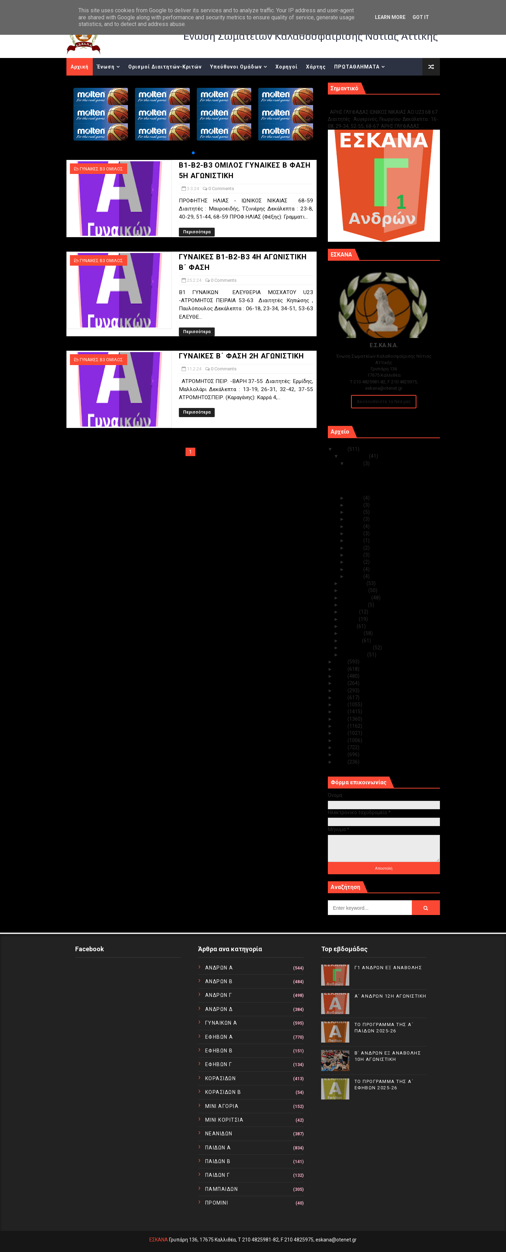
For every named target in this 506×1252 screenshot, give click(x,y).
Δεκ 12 (355, 505)
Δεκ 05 (355, 548)
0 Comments (221, 188)
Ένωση (106, 67)
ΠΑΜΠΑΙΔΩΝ (221, 1189)
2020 (341, 690)
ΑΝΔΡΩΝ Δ (219, 1009)
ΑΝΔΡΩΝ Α (219, 968)
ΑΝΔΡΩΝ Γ (218, 995)
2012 (341, 747)
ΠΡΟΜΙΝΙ (216, 1203)
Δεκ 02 (355, 569)
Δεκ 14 (355, 498)
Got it (421, 17)
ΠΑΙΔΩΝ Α (218, 1147)
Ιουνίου (350, 619)
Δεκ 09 (355, 526)
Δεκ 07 (355, 540)
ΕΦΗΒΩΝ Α (219, 1037)
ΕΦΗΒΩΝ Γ (218, 1064)
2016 (341, 719)
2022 (341, 676)
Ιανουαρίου (354, 654)
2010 (341, 762)
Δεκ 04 (355, 555)
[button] (193, 152)
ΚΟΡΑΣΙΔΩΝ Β (223, 1092)
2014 (341, 733)
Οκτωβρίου (354, 590)
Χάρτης (316, 67)
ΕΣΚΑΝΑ (158, 1240)
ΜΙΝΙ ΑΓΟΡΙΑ (222, 1106)
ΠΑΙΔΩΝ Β (218, 1161)
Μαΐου (349, 626)
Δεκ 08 (355, 533)
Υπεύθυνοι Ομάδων (236, 67)
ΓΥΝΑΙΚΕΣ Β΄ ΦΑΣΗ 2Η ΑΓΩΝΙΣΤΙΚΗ (241, 356)
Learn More (390, 17)
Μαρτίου (351, 640)
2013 (341, 740)
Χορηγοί (286, 67)
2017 (341, 711)
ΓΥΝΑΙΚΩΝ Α (221, 1023)
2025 (341, 449)
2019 (341, 697)
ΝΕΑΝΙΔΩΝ (219, 1133)
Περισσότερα (196, 231)
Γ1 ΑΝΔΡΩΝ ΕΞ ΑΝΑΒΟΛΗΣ (363, 104)
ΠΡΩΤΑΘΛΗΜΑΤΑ (356, 67)
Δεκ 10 (355, 519)
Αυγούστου (354, 605)
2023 (341, 669)
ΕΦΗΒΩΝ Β (219, 1050)
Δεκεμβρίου (355, 456)
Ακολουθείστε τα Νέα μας (384, 401)
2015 (341, 726)
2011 (341, 754)
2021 (341, 683)
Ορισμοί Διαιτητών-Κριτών (165, 67)
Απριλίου (352, 633)
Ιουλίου (350, 612)
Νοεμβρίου (353, 583)
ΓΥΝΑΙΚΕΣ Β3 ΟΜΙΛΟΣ (101, 169)
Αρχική (80, 67)
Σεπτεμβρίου (356, 598)
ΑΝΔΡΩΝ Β (219, 981)
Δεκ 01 (355, 576)
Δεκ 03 (355, 562)
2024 (341, 661)
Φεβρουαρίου (357, 647)
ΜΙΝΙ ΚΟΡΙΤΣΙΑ (224, 1120)
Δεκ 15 (355, 463)
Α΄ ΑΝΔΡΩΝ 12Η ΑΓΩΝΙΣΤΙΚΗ (377, 477)
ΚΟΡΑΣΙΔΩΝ (220, 1078)
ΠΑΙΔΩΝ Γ (217, 1175)
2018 (341, 704)
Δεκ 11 (355, 512)
